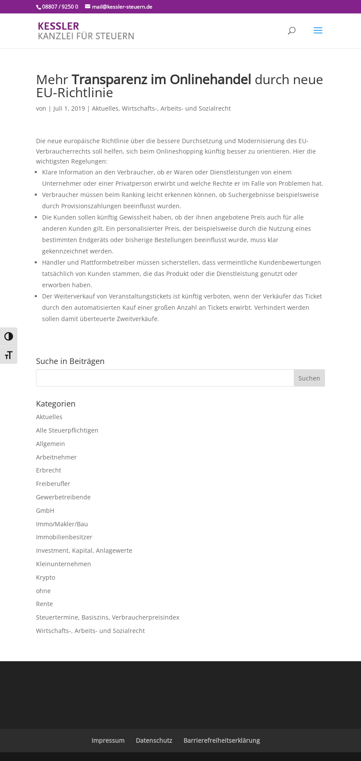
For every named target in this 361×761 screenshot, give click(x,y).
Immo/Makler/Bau (62, 524)
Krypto (45, 577)
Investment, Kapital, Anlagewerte (84, 550)
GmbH (45, 510)
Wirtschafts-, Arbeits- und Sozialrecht (176, 108)
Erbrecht (48, 470)
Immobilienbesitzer (64, 537)
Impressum (108, 740)
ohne (43, 591)
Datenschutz (154, 740)
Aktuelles (105, 108)
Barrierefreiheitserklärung (222, 740)
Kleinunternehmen (63, 564)
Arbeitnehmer (56, 457)
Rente (44, 604)
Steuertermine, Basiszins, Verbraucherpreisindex (107, 617)
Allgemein (50, 444)
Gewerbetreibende (63, 497)
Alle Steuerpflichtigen (67, 430)
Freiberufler (53, 483)
